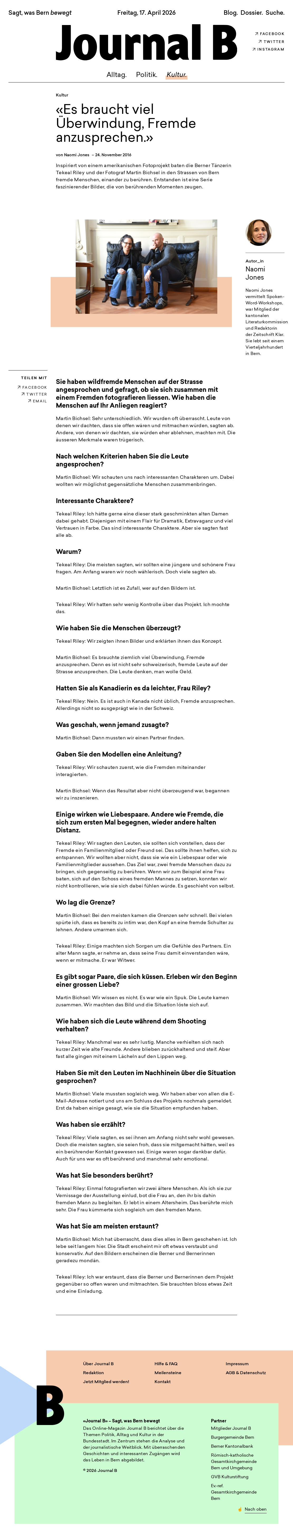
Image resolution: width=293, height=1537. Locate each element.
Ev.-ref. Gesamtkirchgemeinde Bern (234, 1495)
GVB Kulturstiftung (229, 1480)
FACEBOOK (32, 390)
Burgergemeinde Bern (232, 1440)
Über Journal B (98, 1366)
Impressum (237, 1366)
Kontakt (163, 1384)
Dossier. (252, 13)
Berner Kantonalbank (232, 1449)
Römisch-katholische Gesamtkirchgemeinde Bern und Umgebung (234, 1464)
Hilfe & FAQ (166, 1366)
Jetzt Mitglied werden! (106, 1384)
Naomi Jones (76, 158)
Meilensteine (168, 1375)
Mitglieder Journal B (231, 1431)
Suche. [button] (275, 13)
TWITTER (34, 397)
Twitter (272, 42)
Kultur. (181, 76)
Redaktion (93, 1375)
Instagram (269, 49)
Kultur (62, 98)
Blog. (231, 13)
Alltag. (111, 76)
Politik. (146, 76)
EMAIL (37, 404)
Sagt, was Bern (39, 13)
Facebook (270, 34)
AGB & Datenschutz (246, 1375)
